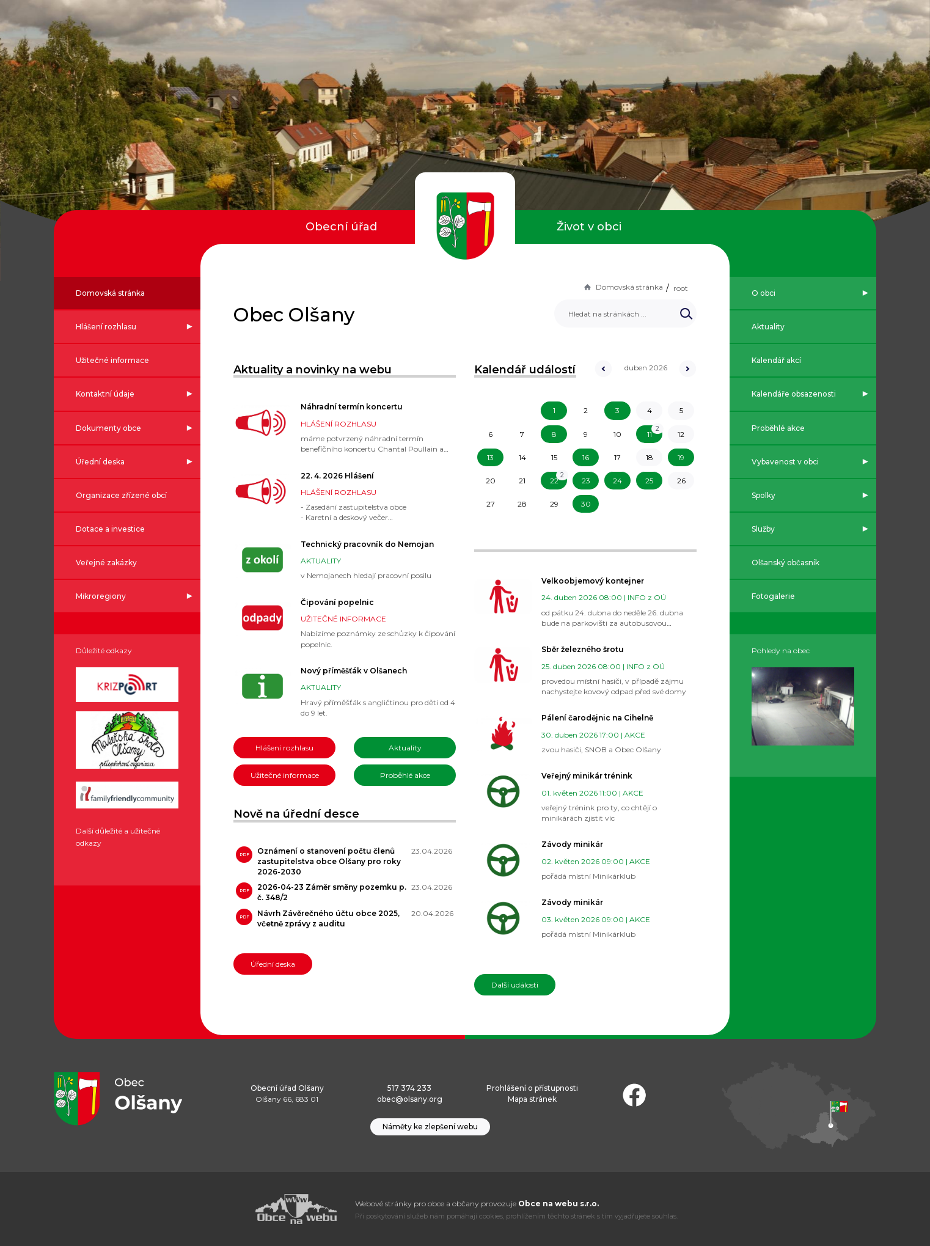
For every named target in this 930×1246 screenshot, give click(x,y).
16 (585, 457)
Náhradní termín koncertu (352, 406)
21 (522, 480)
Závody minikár (572, 844)
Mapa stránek (532, 1099)
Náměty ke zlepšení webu (430, 1126)
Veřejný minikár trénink (586, 775)
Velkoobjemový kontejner (592, 580)
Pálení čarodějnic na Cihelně (597, 717)
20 (491, 480)
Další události (514, 984)
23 (586, 480)
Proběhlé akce (405, 775)
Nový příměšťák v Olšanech (354, 670)
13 (490, 457)
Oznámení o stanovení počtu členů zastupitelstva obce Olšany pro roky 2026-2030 (329, 861)
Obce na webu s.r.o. (558, 1203)
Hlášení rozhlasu (284, 747)
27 (490, 503)
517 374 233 (409, 1088)
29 (554, 503)
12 (681, 434)
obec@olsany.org (409, 1099)
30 (586, 503)
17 (617, 457)
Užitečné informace (285, 775)
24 (617, 480)
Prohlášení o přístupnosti (532, 1088)
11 (649, 434)
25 (649, 480)
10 (617, 434)
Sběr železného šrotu (582, 649)
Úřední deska (273, 964)
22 (554, 480)
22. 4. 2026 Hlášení (337, 475)
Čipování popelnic (337, 602)
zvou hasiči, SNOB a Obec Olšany (601, 749)
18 (649, 457)
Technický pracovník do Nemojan (367, 544)
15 (554, 457)
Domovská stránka (622, 286)
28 (522, 503)
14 (522, 457)
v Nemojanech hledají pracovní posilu (366, 575)
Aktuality (405, 747)
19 (681, 457)
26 (681, 480)
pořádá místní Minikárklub (588, 876)
